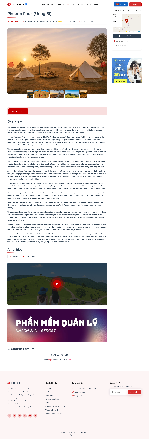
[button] (127, 21)
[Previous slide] (11, 64)
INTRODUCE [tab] (18, 111)
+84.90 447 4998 (122, 41)
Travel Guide (61, 4)
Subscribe (134, 392)
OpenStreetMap (136, 31)
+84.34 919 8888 (79, 392)
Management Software (82, 4)
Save (90, 21)
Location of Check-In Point (126, 10)
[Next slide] (103, 64)
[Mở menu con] (68, 4)
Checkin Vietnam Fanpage (55, 406)
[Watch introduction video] (57, 284)
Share (82, 21)
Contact (97, 4)
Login (50, 360)
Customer (135, 4)
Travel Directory (47, 4)
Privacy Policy (50, 395)
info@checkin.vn (79, 396)
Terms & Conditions (52, 399)
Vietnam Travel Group (53, 409)
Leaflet (128, 31)
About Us (49, 388)
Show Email (121, 45)
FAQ (47, 402)
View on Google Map (127, 36)
